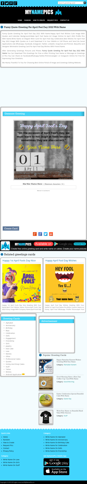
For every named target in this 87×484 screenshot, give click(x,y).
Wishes (8, 372)
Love (7, 351)
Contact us (64, 20)
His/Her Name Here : (43, 184)
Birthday (9, 328)
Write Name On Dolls (53, 448)
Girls (7, 343)
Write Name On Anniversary (56, 440)
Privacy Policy (8, 451)
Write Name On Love (11, 459)
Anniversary (10, 325)
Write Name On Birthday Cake (57, 442)
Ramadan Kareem (70, 365)
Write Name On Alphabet (55, 437)
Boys (7, 330)
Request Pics (52, 20)
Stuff (8, 367)
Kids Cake (9, 349)
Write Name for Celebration (56, 445)
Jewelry (8, 346)
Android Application (15, 374)
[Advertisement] (43, 87)
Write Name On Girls (11, 462)
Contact (6, 448)
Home (20, 20)
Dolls (8, 336)
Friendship (10, 341)
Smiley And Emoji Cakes (15, 364)
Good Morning (69, 382)
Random (27, 20)
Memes (9, 354)
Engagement (11, 338)
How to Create (39, 20)
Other (8, 356)
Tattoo (8, 369)
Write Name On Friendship (56, 451)
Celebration (10, 333)
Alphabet (9, 323)
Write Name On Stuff (11, 465)
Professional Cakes (13, 359)
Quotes (8, 361)
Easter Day (67, 399)
